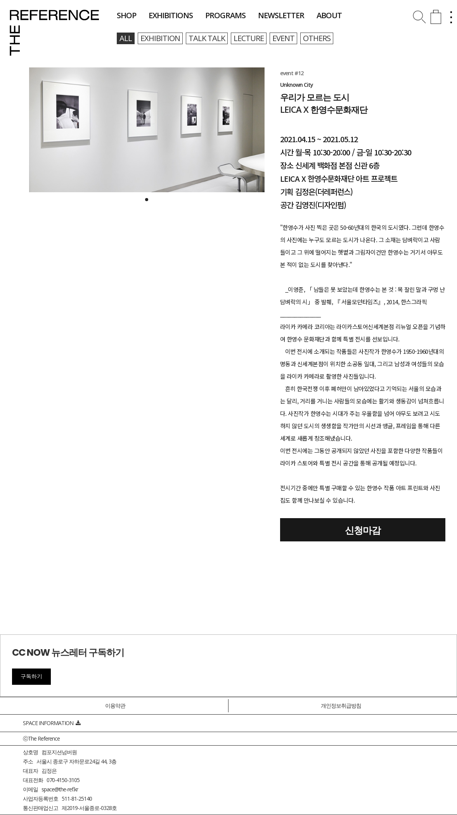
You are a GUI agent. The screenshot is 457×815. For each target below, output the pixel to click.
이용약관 (115, 705)
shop (126, 15)
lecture (249, 38)
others (317, 38)
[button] (146, 199)
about (329, 15)
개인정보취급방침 (341, 705)
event (283, 38)
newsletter (281, 15)
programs (225, 15)
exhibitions (171, 15)
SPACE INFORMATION (51, 723)
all (125, 38)
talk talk (207, 38)
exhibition (160, 38)
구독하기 (31, 676)
